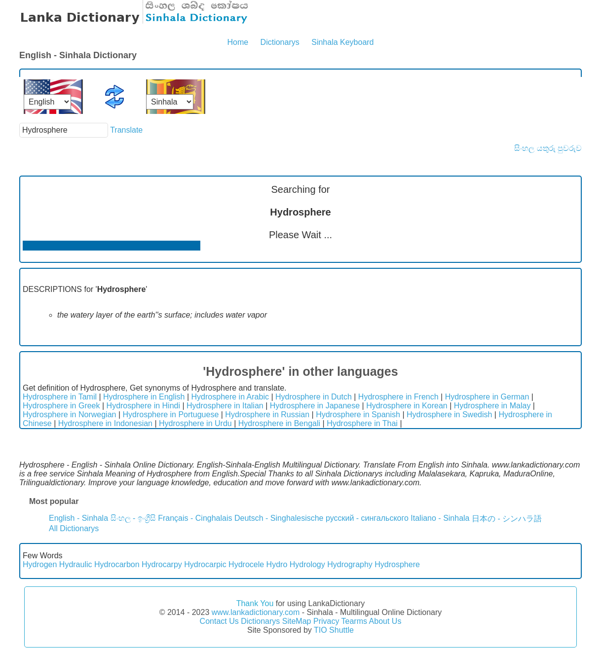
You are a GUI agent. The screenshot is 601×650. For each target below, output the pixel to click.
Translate (126, 130)
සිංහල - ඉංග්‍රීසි (133, 518)
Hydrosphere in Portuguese (171, 414)
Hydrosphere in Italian (225, 405)
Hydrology (307, 564)
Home (237, 42)
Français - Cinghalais (195, 518)
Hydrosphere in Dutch (313, 397)
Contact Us (219, 621)
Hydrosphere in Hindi (143, 405)
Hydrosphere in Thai (362, 423)
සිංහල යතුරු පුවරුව (548, 148)
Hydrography (350, 564)
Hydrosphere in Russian (267, 414)
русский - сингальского (367, 518)
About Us (385, 621)
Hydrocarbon (117, 564)
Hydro (277, 564)
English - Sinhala (78, 518)
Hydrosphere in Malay (492, 405)
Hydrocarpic (205, 564)
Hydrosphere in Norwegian (69, 414)
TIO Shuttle (334, 630)
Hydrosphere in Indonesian (105, 423)
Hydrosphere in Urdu (195, 423)
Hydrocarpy (162, 564)
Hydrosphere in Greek (61, 405)
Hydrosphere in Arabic (230, 397)
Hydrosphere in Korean (407, 405)
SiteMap (296, 621)
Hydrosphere (397, 564)
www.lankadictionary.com (256, 612)
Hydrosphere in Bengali (279, 423)
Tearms (354, 621)
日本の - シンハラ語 (507, 518)
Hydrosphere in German (487, 397)
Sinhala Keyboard (342, 42)
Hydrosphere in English (144, 397)
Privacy (326, 621)
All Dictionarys (74, 528)
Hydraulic (75, 564)
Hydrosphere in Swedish (449, 414)
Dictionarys (280, 42)
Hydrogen (40, 564)
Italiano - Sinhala (440, 518)
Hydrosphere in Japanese (315, 405)
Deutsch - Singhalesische (279, 518)
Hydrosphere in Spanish (358, 414)
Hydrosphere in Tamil (60, 397)
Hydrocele (246, 564)
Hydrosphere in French (398, 397)
